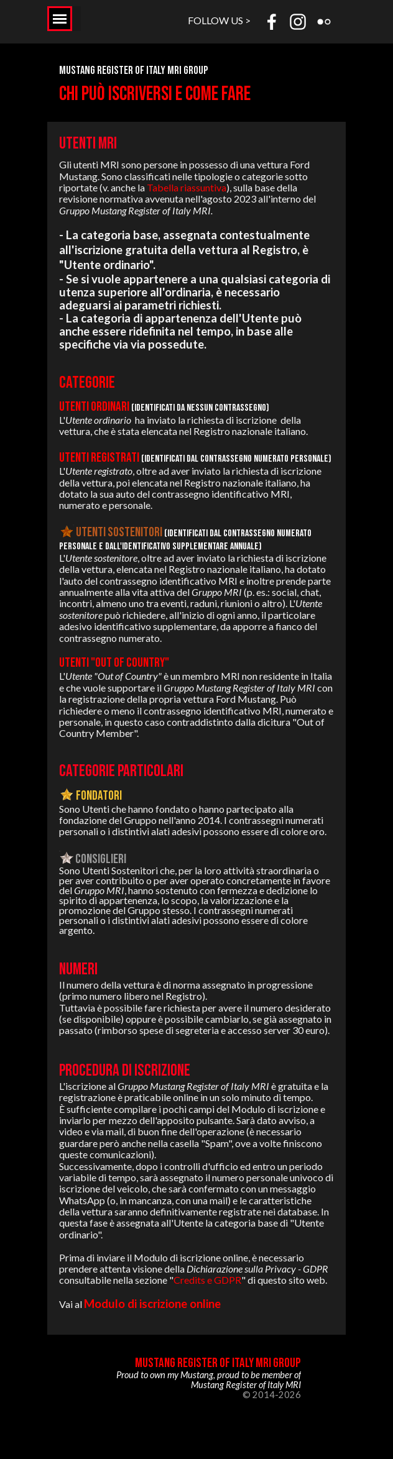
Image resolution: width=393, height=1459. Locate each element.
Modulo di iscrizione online (152, 1303)
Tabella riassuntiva (186, 187)
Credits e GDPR (207, 1280)
